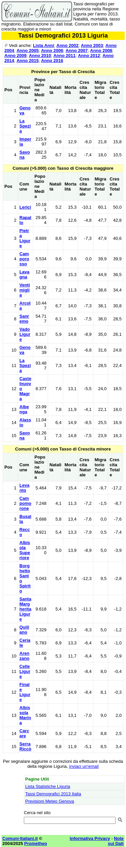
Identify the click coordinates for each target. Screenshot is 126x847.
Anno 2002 (67, 45)
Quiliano (24, 630)
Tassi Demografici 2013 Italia (53, 793)
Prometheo (35, 843)
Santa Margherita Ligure (25, 609)
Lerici (25, 207)
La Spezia (25, 126)
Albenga (24, 409)
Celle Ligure (25, 671)
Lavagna (24, 274)
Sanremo (24, 319)
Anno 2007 (77, 50)
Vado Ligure (25, 334)
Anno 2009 (15, 55)
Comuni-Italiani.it (20, 838)
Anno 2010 (40, 55)
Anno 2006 (52, 50)
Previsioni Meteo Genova (49, 801)
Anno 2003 (92, 45)
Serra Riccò (25, 746)
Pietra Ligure (25, 238)
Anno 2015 (27, 60)
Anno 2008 (101, 50)
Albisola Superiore (24, 550)
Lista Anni (43, 45)
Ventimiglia (24, 290)
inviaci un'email (84, 766)
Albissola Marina (25, 715)
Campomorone (25, 503)
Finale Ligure (25, 692)
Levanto (24, 488)
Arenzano (24, 656)
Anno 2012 (89, 55)
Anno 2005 (27, 50)
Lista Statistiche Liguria (47, 786)
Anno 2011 (64, 55)
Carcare (24, 733)
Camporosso (24, 258)
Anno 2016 (52, 60)
